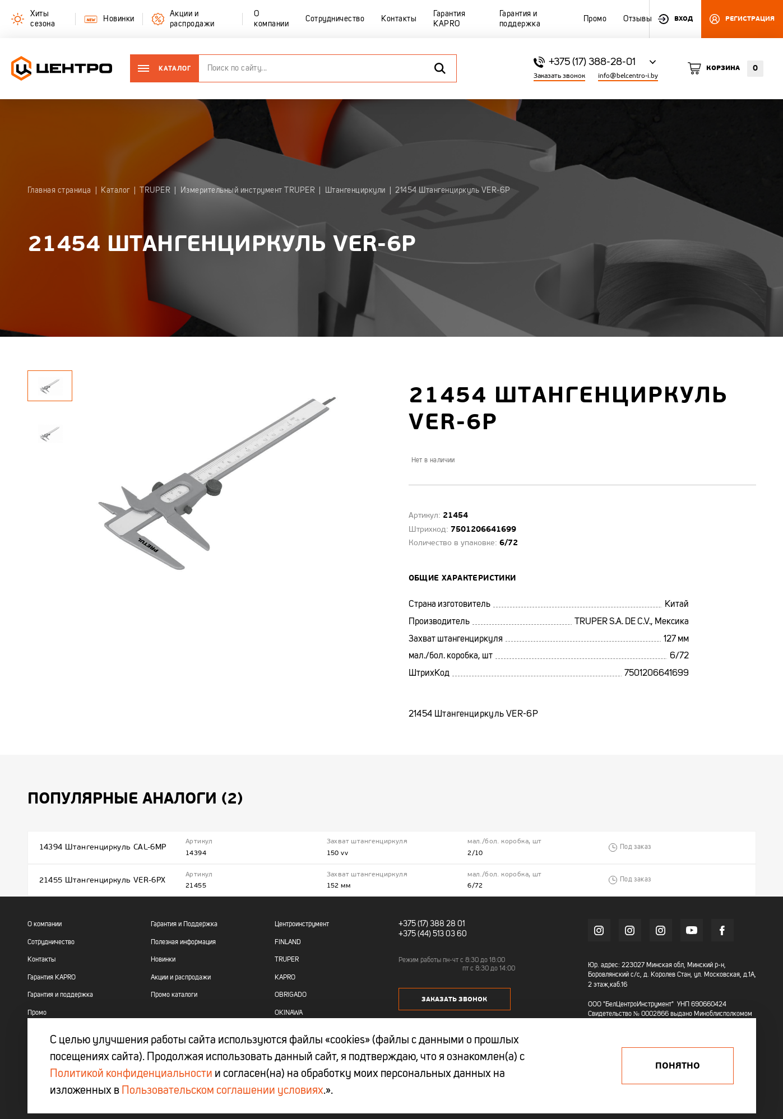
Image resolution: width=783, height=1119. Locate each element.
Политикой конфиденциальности (131, 1074)
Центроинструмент (302, 924)
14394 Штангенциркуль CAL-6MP (102, 847)
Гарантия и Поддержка (184, 924)
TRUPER (287, 960)
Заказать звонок (559, 76)
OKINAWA (289, 1013)
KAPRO (285, 977)
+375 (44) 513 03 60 (433, 934)
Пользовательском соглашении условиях (222, 1091)
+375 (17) (413, 924)
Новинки (163, 960)
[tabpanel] (49, 433)
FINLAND (288, 942)
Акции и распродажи (181, 977)
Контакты (41, 960)
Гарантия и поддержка (60, 995)
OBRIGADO (291, 995)
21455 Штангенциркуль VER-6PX (102, 880)
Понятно (677, 1065)
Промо (37, 1013)
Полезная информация (183, 942)
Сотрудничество (51, 942)
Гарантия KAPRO (51, 977)
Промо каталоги (174, 995)
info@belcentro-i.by (628, 76)
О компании (44, 924)
